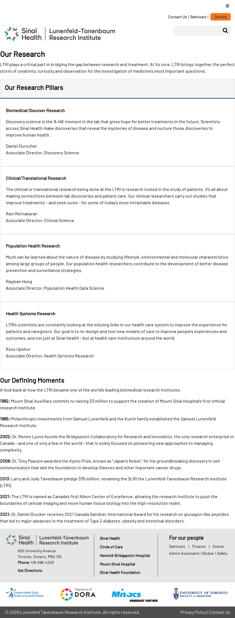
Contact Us (177, 16)
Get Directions (30, 570)
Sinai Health (110, 538)
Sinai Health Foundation (120, 572)
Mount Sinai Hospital (117, 564)
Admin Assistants (184, 553)
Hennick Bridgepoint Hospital (125, 555)
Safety (222, 553)
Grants (218, 546)
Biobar (208, 553)
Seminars (198, 16)
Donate (220, 16)
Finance (199, 546)
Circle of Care (111, 546)
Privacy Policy (193, 612)
